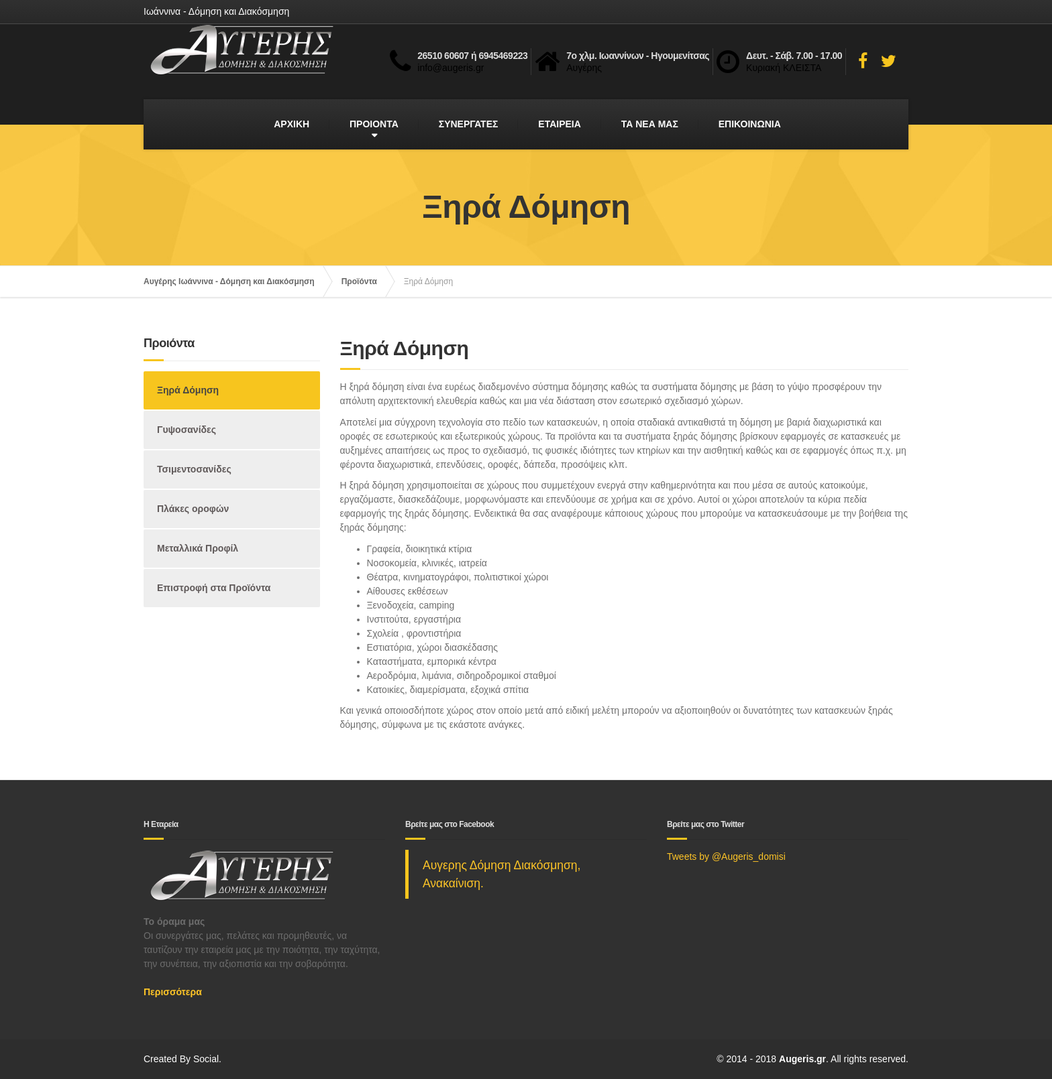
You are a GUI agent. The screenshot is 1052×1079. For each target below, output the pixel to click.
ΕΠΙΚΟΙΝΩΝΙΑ (750, 124)
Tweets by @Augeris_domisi (726, 856)
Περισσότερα (173, 992)
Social (206, 1059)
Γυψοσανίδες (186, 429)
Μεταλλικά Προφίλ (197, 548)
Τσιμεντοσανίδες (194, 469)
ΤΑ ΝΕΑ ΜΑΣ (649, 124)
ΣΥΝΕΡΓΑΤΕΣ (468, 124)
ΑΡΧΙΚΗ (291, 124)
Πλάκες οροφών (193, 508)
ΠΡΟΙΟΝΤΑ (374, 124)
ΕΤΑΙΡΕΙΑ (559, 124)
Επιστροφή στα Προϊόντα (213, 587)
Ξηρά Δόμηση (188, 390)
